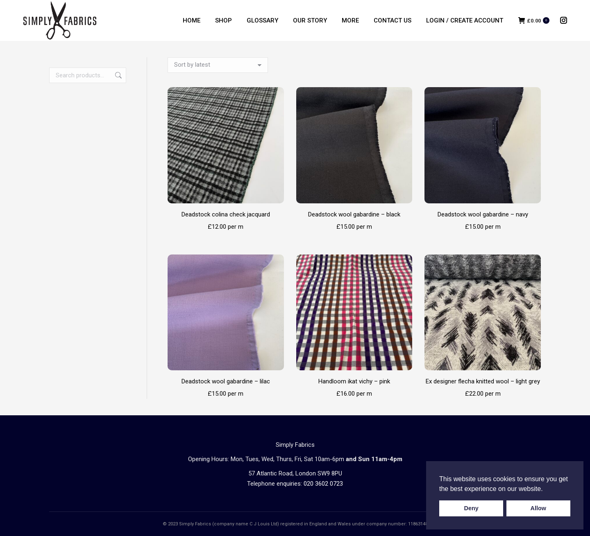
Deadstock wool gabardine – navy (483, 214)
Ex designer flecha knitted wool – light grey (483, 381)
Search (117, 75)
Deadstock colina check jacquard (226, 214)
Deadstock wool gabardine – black (354, 214)
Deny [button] (471, 508)
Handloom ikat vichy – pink (354, 381)
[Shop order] (218, 65)
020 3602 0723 (323, 483)
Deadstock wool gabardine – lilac (226, 381)
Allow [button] (538, 508)
